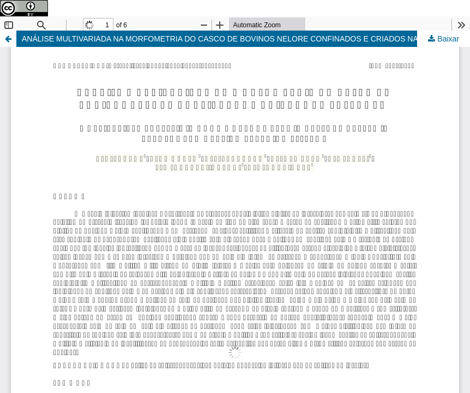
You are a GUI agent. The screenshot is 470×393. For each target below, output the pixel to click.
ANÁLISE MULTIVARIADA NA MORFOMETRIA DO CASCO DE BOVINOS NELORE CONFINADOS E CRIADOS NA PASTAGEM (241, 38)
